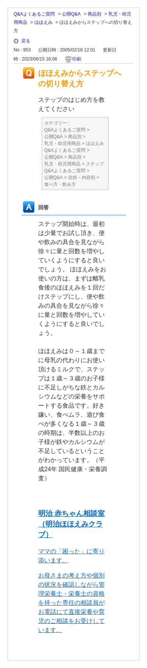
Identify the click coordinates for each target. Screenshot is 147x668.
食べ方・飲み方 (60, 184)
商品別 (94, 14)
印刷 (76, 59)
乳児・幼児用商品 (62, 143)
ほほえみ (43, 22)
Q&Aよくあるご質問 (34, 14)
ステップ (95, 164)
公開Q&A (71, 14)
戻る (25, 41)
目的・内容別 (81, 177)
